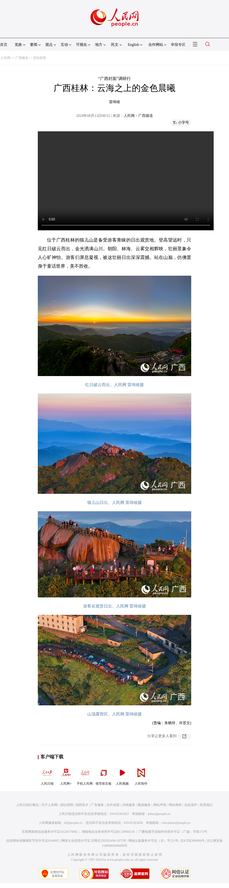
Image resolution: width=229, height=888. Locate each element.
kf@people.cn (73, 823)
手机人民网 (85, 775)
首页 (3, 45)
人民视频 (122, 775)
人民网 (5, 58)
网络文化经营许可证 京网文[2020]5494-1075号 (93, 840)
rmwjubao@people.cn (176, 823)
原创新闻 (39, 58)
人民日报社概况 (27, 805)
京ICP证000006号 (192, 840)
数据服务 (144, 805)
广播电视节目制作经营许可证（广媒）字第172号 (172, 831)
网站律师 (175, 805)
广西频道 (21, 58)
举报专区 (178, 45)
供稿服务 (128, 805)
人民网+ (66, 775)
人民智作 (141, 775)
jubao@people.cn (159, 814)
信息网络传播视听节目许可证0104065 (32, 840)
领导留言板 (103, 775)
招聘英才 (82, 805)
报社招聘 (66, 805)
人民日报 (47, 775)
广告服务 (97, 805)
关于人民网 (49, 805)
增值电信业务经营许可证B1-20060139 (108, 831)
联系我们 (206, 805)
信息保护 (190, 805)
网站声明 (159, 805)
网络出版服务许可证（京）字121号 (153, 840)
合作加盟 (113, 805)
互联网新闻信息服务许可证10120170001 (50, 831)
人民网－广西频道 (138, 116)
